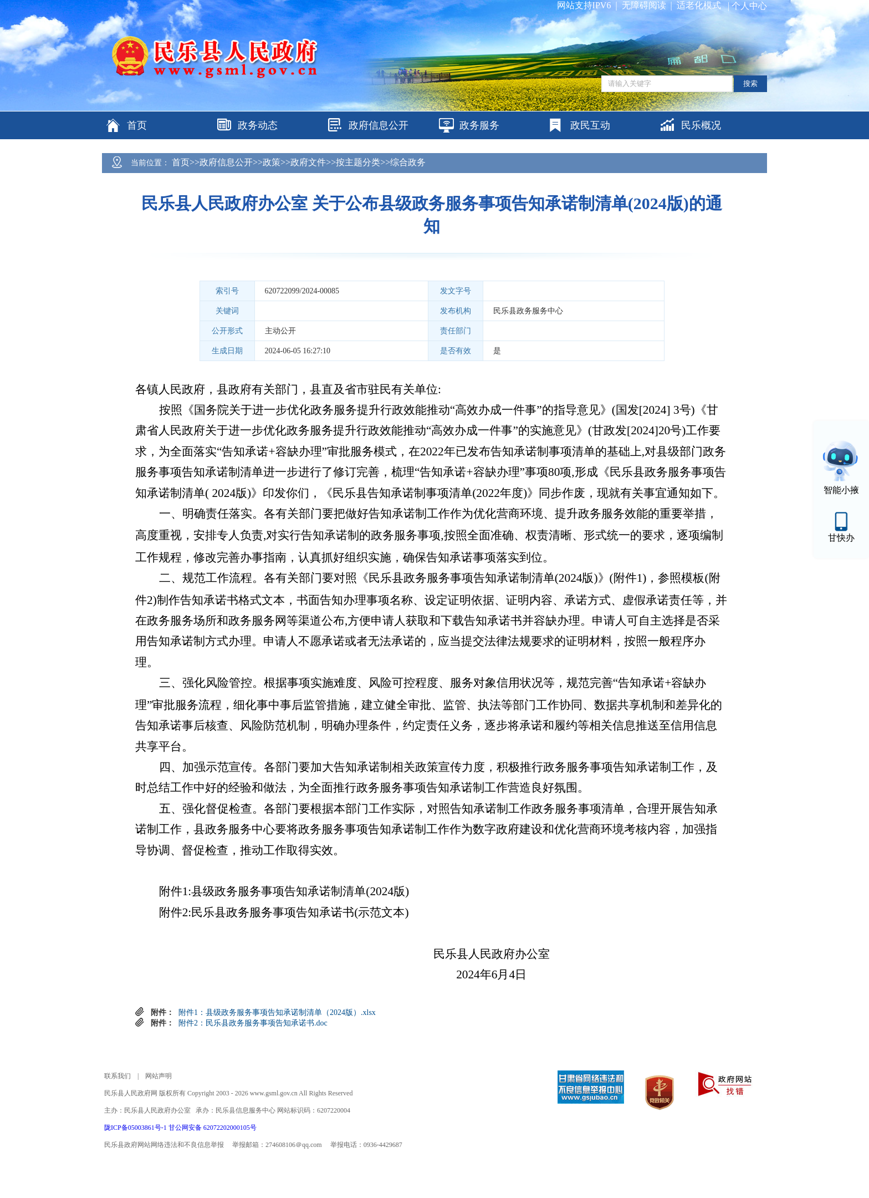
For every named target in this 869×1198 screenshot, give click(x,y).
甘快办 (841, 537)
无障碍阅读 (644, 5)
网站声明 (158, 1076)
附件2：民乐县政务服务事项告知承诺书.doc (253, 1023)
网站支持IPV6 (584, 5)
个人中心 (749, 6)
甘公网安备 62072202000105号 (212, 1127)
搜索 (750, 83)
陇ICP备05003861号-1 (136, 1127)
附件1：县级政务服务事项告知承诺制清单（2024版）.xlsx (277, 1012)
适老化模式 (699, 5)
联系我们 (117, 1076)
